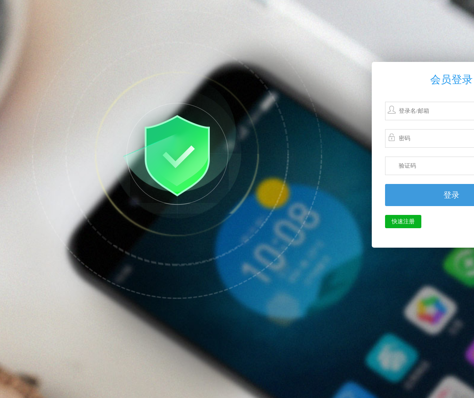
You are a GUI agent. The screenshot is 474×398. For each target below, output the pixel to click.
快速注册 (403, 221)
